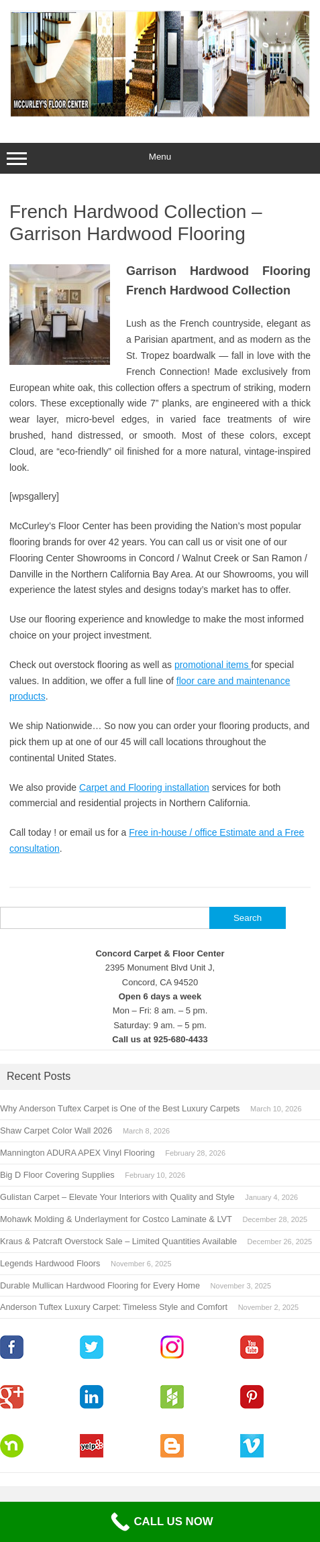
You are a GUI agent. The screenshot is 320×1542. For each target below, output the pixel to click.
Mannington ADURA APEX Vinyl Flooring (77, 1153)
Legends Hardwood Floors (50, 1263)
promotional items (212, 664)
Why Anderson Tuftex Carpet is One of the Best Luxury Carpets (119, 1108)
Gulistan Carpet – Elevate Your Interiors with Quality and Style (117, 1197)
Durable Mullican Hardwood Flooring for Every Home (100, 1285)
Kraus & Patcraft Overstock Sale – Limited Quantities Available (118, 1241)
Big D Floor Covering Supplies (57, 1175)
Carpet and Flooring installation (144, 787)
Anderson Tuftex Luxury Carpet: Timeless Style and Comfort (113, 1307)
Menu (160, 158)
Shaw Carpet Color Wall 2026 (56, 1130)
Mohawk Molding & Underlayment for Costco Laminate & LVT (116, 1219)
